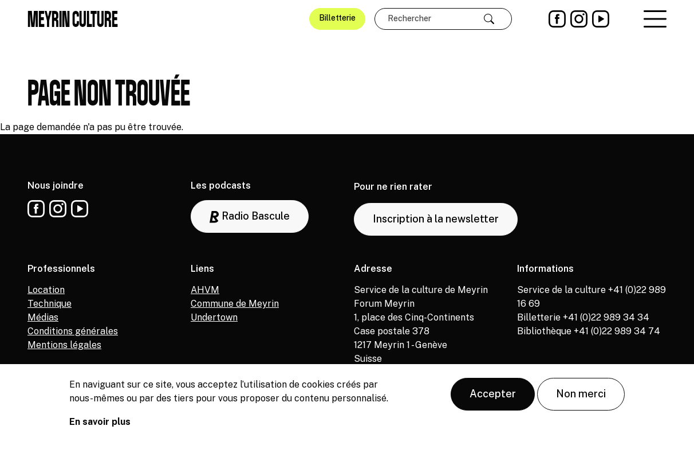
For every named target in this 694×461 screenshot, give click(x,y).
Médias (42, 317)
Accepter (493, 394)
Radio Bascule (250, 216)
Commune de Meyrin (235, 303)
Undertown (214, 317)
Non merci (581, 394)
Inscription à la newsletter (436, 219)
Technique (49, 303)
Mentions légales (64, 344)
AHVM (205, 289)
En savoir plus (100, 422)
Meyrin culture (72, 19)
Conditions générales (72, 331)
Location (46, 289)
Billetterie (337, 17)
